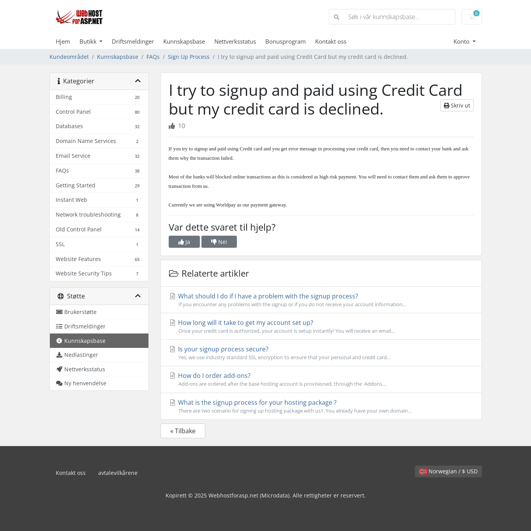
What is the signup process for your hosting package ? (321, 406)
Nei (219, 241)
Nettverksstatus (235, 41)
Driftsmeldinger (133, 41)
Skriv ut (457, 105)
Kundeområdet (69, 56)
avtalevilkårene (118, 472)
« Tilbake (183, 431)
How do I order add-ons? (321, 379)
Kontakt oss (330, 41)
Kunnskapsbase (184, 41)
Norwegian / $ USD (448, 471)
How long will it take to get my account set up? (321, 326)
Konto (462, 41)
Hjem (63, 41)
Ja (184, 241)
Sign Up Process (189, 56)
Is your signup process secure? (321, 353)
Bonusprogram (285, 41)
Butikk (88, 41)
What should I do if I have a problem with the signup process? (321, 300)
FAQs (153, 56)
